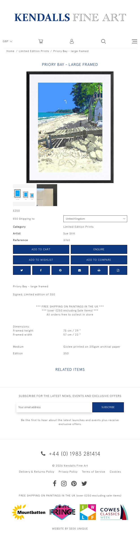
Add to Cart (41, 249)
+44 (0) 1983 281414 (70, 453)
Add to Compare (98, 259)
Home (10, 51)
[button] (103, 41)
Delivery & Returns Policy (36, 471)
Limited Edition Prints (34, 51)
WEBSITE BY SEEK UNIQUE (70, 528)
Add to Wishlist (41, 259)
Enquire (98, 249)
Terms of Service (93, 471)
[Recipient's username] (54, 407)
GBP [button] (6, 41)
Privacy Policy (68, 471)
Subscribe (108, 407)
